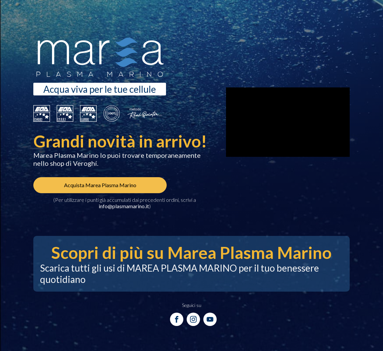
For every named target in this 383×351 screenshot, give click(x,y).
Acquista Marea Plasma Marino (100, 185)
